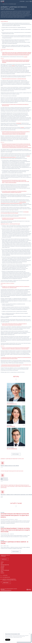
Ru (25, 1)
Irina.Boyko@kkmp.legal (11, 426)
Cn (27, 1)
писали (13, 65)
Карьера (2, 571)
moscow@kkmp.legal (6, 577)
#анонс (16, 519)
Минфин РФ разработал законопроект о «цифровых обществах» (14, 78)
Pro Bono (2, 567)
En (26, 1)
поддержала (18, 123)
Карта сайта (3, 589)
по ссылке (25, 56)
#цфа (2, 497)
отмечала (22, 127)
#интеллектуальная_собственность (7, 519)
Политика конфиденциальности (6, 590)
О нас (2, 563)
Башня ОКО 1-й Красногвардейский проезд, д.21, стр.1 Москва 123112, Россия (9, 579)
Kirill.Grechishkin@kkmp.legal (12, 448)
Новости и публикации (5, 570)
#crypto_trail (6, 545)
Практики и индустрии (5, 564)
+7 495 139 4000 (22, 1)
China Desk (2, 566)
